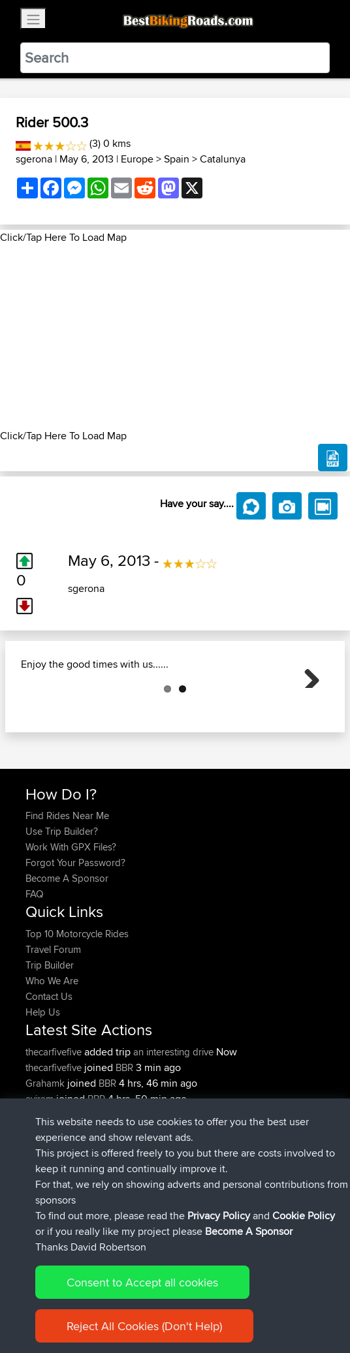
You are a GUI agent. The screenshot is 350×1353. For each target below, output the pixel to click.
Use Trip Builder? (61, 896)
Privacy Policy (218, 1215)
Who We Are (51, 1046)
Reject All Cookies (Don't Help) (144, 1326)
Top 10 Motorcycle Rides (77, 999)
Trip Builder (49, 1030)
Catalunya (223, 158)
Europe (137, 158)
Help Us (42, 1077)
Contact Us (48, 1061)
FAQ (34, 959)
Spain (176, 158)
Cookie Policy (303, 1215)
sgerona (34, 158)
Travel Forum (53, 1014)
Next (307, 707)
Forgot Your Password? (75, 928)
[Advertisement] (175, 336)
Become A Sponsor (66, 943)
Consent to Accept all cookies (142, 1282)
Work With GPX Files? (70, 912)
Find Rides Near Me (67, 881)
